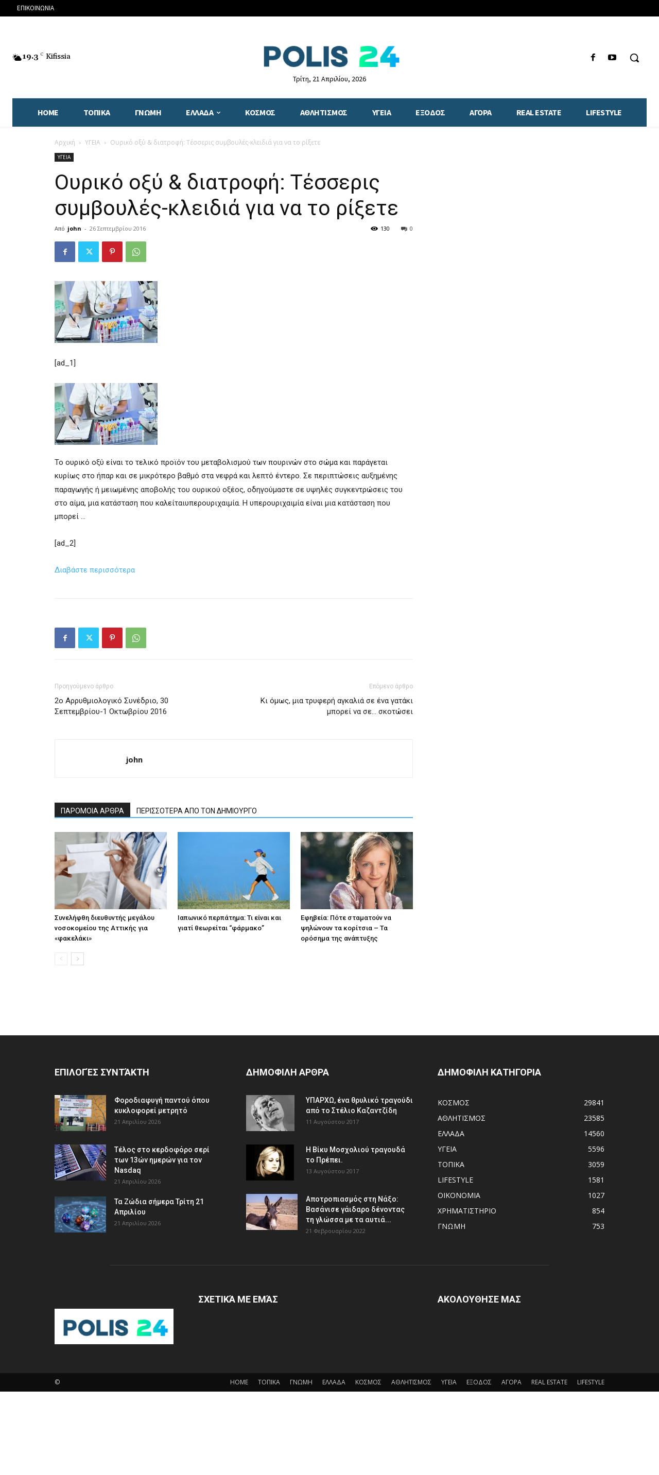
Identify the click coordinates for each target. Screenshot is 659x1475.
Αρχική (65, 142)
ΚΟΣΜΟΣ (368, 1382)
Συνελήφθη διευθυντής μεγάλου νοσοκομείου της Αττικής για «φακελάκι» (104, 928)
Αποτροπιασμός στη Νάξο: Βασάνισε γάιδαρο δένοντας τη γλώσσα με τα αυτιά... (355, 1209)
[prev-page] (61, 958)
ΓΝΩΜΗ (301, 1382)
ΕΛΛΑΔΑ (333, 1382)
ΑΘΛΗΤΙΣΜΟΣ (411, 1382)
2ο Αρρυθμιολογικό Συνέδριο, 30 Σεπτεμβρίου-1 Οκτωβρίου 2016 (111, 706)
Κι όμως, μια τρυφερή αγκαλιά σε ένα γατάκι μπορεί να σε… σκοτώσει (337, 706)
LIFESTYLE (590, 1382)
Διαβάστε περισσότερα (95, 570)
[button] (634, 57)
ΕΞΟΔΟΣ (479, 1382)
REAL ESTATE (549, 1382)
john (74, 228)
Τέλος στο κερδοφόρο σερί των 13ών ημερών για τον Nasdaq (162, 1160)
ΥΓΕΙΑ (92, 142)
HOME (239, 1382)
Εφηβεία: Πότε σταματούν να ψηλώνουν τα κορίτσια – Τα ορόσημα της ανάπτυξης (346, 928)
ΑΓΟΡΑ (511, 1382)
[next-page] (77, 958)
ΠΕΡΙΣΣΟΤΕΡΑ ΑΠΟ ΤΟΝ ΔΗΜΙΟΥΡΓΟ (196, 811)
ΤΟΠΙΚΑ (269, 1382)
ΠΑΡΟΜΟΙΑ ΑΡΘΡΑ (92, 811)
